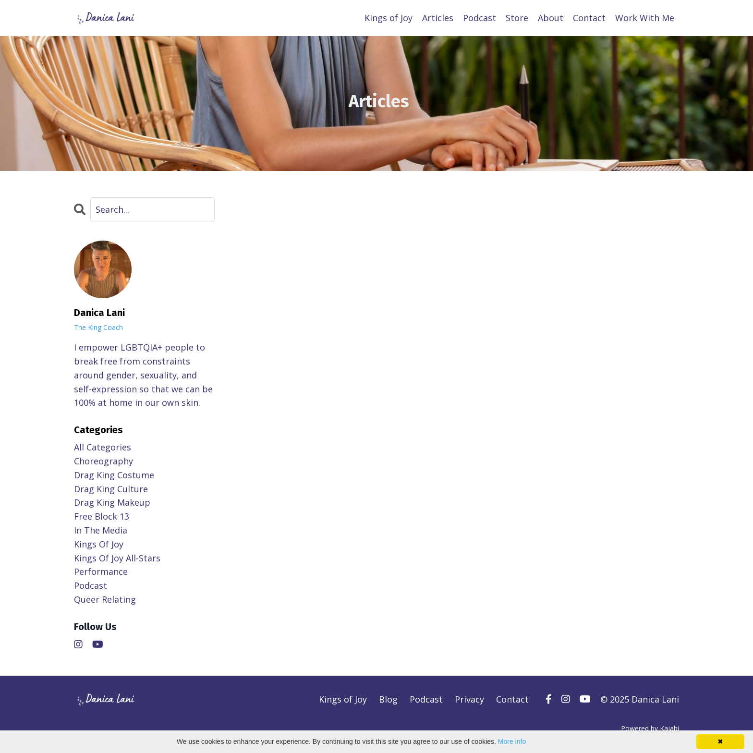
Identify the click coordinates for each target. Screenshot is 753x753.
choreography (103, 461)
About (550, 18)
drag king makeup (112, 502)
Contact (589, 18)
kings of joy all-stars (117, 558)
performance (101, 571)
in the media (100, 530)
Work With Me (644, 18)
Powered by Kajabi (650, 728)
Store (517, 18)
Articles (437, 18)
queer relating (105, 599)
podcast (90, 585)
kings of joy (98, 544)
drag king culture (111, 489)
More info (512, 741)
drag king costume (114, 475)
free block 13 (101, 516)
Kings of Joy (388, 18)
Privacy (469, 699)
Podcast (479, 18)
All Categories (102, 447)
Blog (388, 699)
